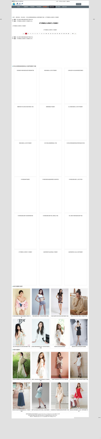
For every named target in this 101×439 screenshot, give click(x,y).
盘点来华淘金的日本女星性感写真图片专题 (21, 346)
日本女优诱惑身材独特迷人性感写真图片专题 (35, 17)
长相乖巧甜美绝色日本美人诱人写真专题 (60, 379)
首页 (57, 1)
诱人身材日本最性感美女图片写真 (75, 215)
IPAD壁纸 (39, 6)
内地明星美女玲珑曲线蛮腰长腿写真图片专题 (60, 409)
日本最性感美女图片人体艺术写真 (75, 179)
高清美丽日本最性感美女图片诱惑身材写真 (25, 70)
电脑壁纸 (26, 6)
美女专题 (23, 17)
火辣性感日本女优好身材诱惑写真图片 (75, 70)
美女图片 (45, 6)
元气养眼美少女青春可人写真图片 (25, 252)
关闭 (1, 19)
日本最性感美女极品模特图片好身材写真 (50, 179)
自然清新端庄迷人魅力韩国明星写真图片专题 (79, 379)
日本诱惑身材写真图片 (25, 179)
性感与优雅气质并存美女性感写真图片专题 (59, 316)
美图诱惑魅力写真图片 (50, 106)
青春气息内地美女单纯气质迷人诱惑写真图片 (41, 409)
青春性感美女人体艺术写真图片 (25, 143)
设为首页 (64, 1)
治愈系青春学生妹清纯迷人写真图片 (50, 252)
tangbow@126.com (40, 416)
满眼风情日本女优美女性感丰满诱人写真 (25, 106)
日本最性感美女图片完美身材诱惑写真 (25, 215)
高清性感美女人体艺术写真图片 (50, 70)
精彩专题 (18, 17)
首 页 (18, 6)
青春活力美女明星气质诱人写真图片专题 (79, 316)
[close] (99, 417)
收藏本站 (68, 1)
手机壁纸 (32, 6)
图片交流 (64, 6)
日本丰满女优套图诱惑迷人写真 (50, 143)
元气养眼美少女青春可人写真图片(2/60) (24, 38)
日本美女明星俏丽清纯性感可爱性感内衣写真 (76, 143)
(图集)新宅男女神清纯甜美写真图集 (79, 346)
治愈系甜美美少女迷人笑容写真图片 (75, 252)
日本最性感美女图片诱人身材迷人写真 (50, 215)
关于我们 (60, 1)
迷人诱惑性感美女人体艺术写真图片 (75, 106)
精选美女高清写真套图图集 (59, 346)
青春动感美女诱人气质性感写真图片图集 (41, 316)
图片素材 (58, 6)
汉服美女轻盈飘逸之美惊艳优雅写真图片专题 (21, 379)
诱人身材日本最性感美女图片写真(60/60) (24, 37)
